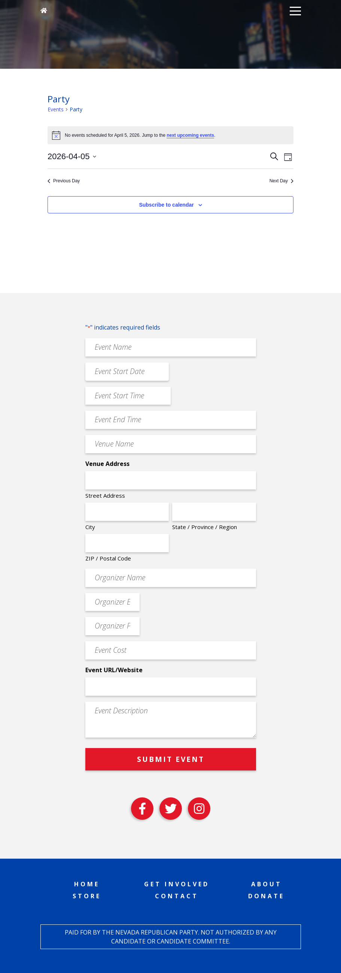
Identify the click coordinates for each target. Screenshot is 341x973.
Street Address (105, 495)
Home (87, 884)
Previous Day (64, 180)
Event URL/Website (114, 670)
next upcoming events (190, 135)
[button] (295, 10)
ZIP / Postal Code (108, 558)
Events (56, 109)
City (90, 527)
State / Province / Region (204, 527)
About (266, 884)
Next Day (281, 180)
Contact (176, 896)
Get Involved (176, 884)
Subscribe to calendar (166, 205)
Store (87, 896)
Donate (266, 896)
